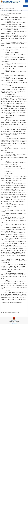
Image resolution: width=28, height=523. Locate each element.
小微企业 (7, 8)
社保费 (12, 8)
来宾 (4, 10)
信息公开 (7, 10)
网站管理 (16, 320)
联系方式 (12, 320)
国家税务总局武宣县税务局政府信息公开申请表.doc (12, 312)
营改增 (5, 8)
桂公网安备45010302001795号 (14, 323)
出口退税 (10, 8)
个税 (13, 8)
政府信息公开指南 (19, 10)
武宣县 (15, 10)
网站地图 (14, 320)
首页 (2, 10)
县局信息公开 (11, 10)
